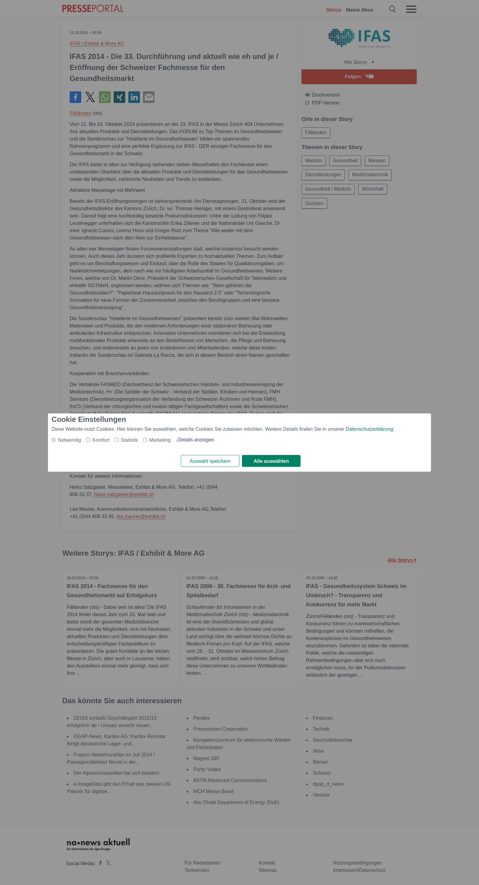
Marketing (159, 440)
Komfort (100, 440)
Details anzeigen (196, 439)
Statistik (129, 440)
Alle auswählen (271, 461)
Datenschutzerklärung (369, 429)
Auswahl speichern (210, 461)
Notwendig (69, 440)
